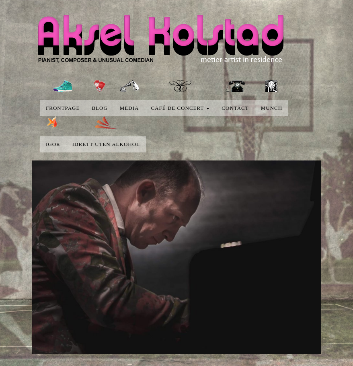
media (129, 108)
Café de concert (180, 108)
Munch (271, 108)
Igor (53, 144)
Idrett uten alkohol (106, 144)
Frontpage (63, 108)
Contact (235, 108)
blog (99, 108)
